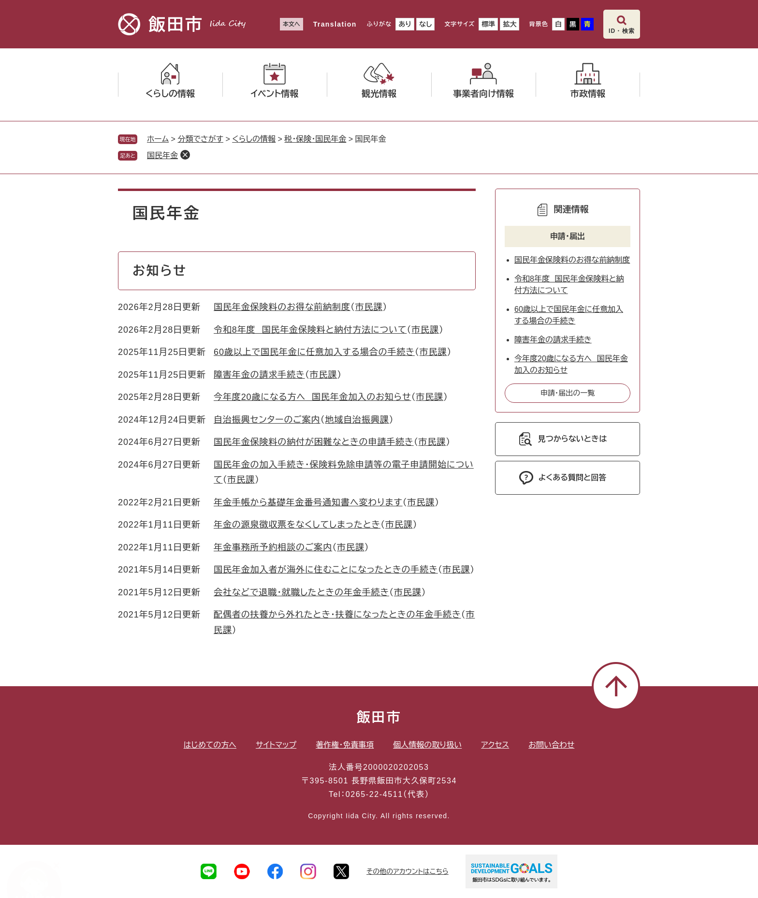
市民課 (369, 307)
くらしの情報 (254, 139)
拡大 (509, 24)
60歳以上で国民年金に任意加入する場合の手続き (314, 352)
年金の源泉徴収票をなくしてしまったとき (297, 525)
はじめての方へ (210, 745)
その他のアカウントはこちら (407, 871)
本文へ (291, 24)
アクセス (495, 745)
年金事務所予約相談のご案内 (273, 547)
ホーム (158, 139)
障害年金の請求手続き (259, 375)
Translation (335, 24)
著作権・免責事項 (345, 745)
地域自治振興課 (357, 420)
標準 (488, 24)
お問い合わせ (551, 745)
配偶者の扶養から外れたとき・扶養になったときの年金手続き (337, 614)
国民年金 (162, 155)
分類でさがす (200, 139)
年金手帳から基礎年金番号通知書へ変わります (308, 502)
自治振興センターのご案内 (267, 420)
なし (425, 24)
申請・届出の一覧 (567, 393)
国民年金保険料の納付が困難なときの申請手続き (314, 442)
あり (404, 24)
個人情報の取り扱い (427, 745)
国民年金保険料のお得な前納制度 (282, 307)
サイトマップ (276, 745)
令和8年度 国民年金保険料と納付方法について (310, 330)
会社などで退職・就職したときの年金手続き (301, 592)
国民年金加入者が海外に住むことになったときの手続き (326, 569)
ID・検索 (622, 31)
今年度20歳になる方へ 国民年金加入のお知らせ (312, 397)
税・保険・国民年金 (315, 139)
